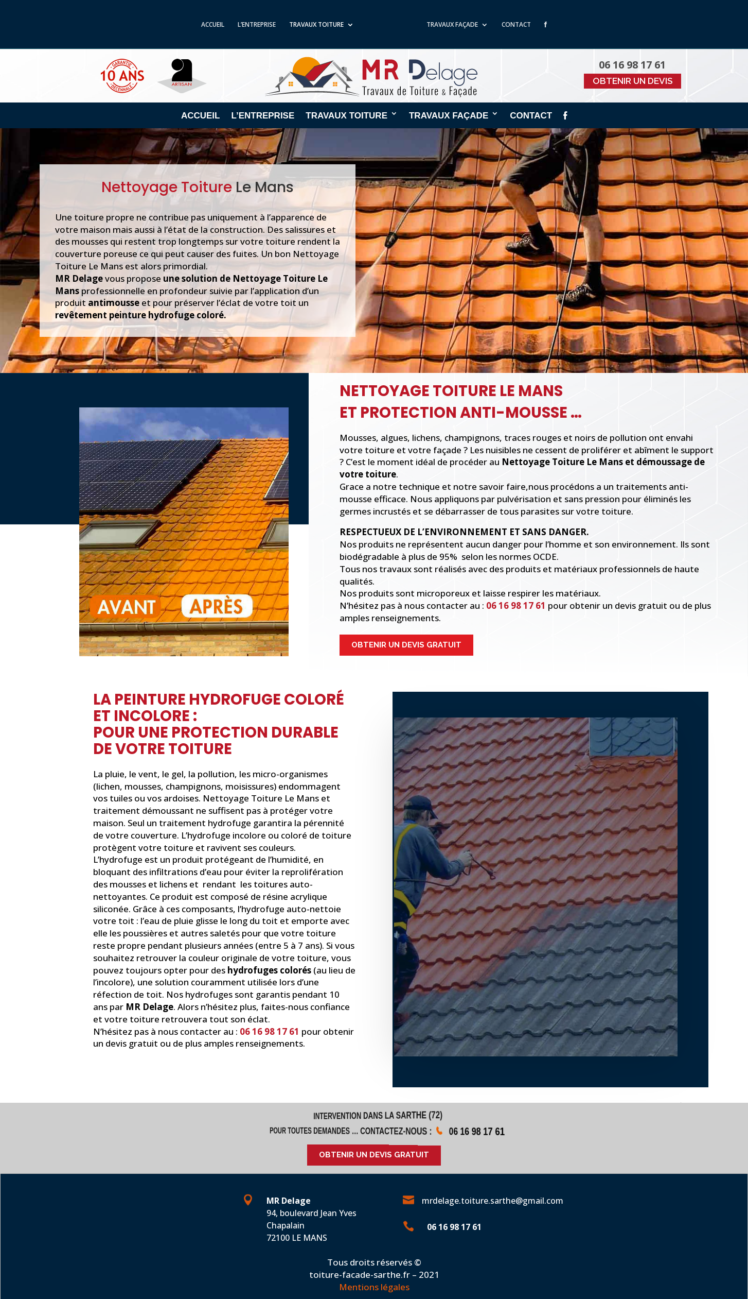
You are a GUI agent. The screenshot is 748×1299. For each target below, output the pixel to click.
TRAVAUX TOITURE (308, 26)
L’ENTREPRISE (248, 26)
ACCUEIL (204, 26)
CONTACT (524, 26)
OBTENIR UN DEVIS (632, 81)
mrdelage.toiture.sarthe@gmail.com (492, 1200)
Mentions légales (374, 1287)
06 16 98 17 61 (516, 605)
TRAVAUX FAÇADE (460, 26)
